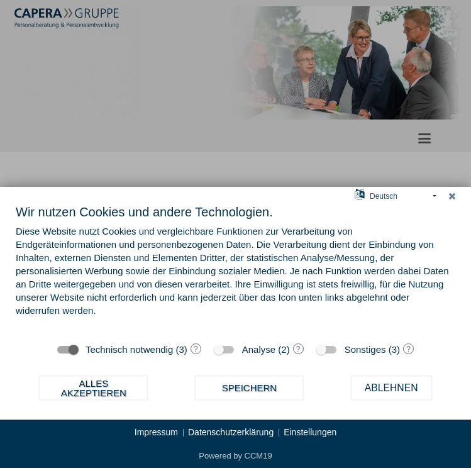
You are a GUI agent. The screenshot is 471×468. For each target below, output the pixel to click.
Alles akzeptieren (93, 388)
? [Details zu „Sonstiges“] (408, 349)
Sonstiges (365, 349)
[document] (235, 269)
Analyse (258, 349)
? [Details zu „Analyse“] (298, 349)
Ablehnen (391, 387)
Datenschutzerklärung (231, 432)
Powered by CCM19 (235, 455)
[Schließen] (452, 196)
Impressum (156, 432)
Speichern (249, 387)
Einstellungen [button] (310, 432)
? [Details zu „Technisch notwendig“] (196, 349)
